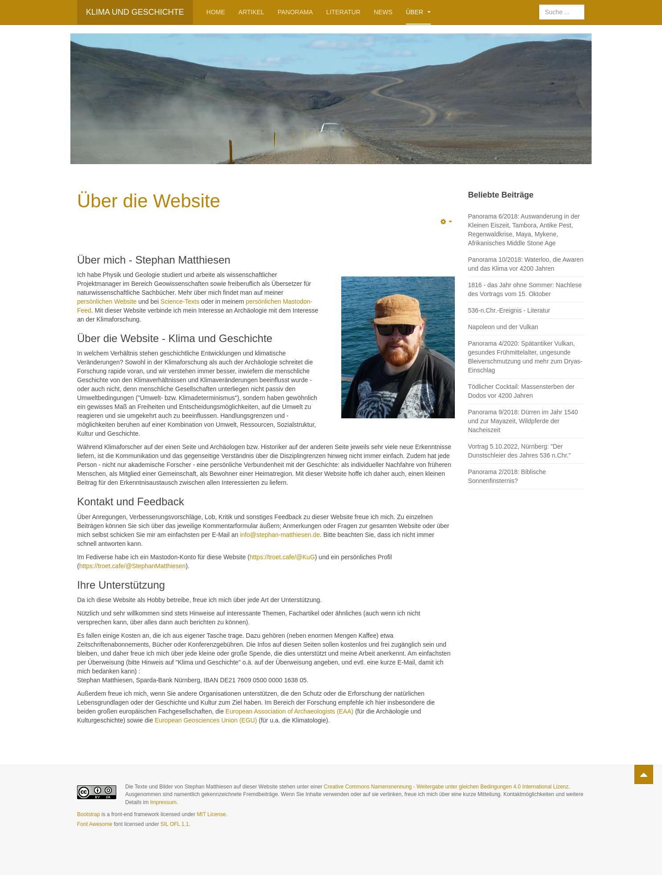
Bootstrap (88, 814)
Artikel (251, 12)
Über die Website (148, 200)
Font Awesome (94, 824)
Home (215, 12)
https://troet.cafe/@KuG (282, 557)
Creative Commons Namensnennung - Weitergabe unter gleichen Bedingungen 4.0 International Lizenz (446, 787)
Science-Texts (179, 301)
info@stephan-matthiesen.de (280, 534)
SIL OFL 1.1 (174, 824)
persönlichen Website (107, 301)
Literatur (343, 12)
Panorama (295, 12)
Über (418, 12)
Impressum (163, 802)
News (383, 12)
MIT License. (212, 814)
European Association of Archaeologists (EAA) (289, 711)
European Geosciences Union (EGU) (206, 720)
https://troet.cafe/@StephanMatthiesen (132, 566)
